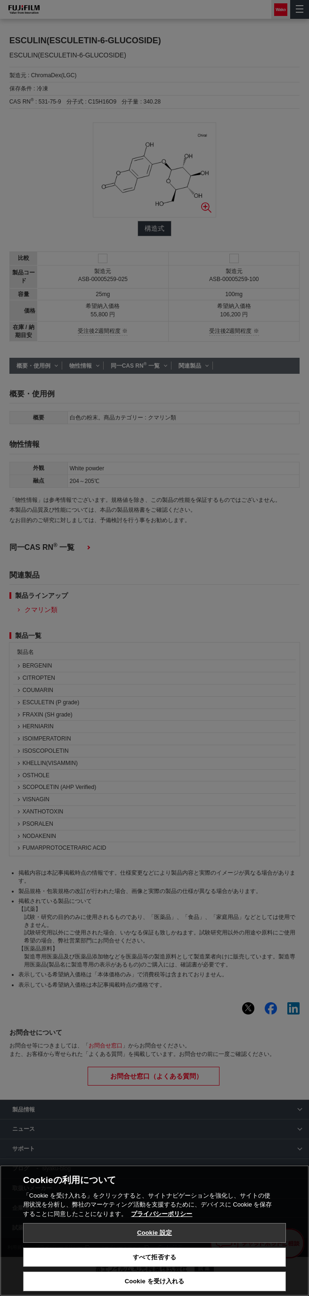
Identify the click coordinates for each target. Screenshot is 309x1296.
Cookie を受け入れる (155, 1281)
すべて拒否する (154, 1257)
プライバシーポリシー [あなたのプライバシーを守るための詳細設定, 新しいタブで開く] (161, 1213)
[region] (154, 1230)
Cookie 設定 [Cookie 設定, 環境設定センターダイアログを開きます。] (154, 1232)
